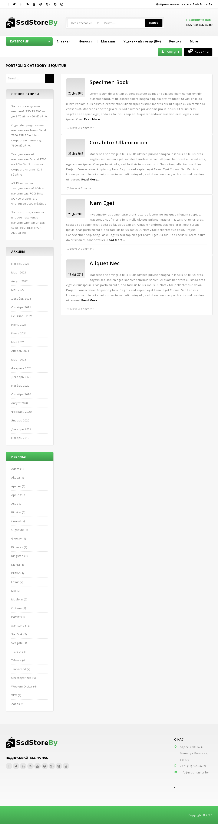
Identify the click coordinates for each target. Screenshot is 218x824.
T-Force (16, 660)
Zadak (15, 704)
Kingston (17, 556)
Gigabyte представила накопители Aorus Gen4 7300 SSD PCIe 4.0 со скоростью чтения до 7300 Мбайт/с (28, 135)
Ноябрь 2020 (20, 385)
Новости (86, 41)
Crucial (16, 521)
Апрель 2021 (20, 351)
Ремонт (175, 41)
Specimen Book (109, 82)
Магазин (108, 41)
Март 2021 (18, 359)
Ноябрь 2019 (20, 438)
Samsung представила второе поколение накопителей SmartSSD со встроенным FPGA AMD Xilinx (28, 222)
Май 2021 (17, 342)
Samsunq (17, 625)
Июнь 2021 (19, 333)
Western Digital (22, 686)
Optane (16, 608)
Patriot (16, 617)
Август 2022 (19, 281)
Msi (13, 591)
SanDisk (17, 634)
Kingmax (17, 547)
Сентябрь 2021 (22, 316)
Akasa (15, 477)
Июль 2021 (18, 325)
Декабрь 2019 (21, 429)
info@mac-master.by (194, 772)
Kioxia (15, 564)
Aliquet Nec (105, 263)
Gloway (16, 538)
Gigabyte (17, 530)
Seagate (17, 643)
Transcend (18, 669)
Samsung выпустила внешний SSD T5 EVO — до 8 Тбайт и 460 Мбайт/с (29, 111)
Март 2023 (18, 272)
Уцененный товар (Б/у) (142, 41)
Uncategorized (21, 678)
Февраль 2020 (21, 412)
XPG (14, 695)
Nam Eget (102, 203)
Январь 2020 (20, 420)
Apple (15, 495)
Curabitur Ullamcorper (119, 142)
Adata (15, 469)
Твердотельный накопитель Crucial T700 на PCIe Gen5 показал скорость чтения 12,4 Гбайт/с (28, 164)
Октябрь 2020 (21, 394)
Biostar (16, 512)
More (194, 41)
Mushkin (17, 599)
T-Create (17, 652)
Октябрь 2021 (21, 307)
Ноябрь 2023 (20, 264)
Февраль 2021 (21, 368)
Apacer (16, 486)
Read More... (93, 119)
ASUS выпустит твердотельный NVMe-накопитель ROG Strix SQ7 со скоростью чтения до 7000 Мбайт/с (28, 193)
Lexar (15, 582)
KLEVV (15, 573)
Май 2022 (17, 290)
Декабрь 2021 (21, 298)
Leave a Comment (82, 128)
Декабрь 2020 (21, 377)
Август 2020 (19, 403)
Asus (14, 504)
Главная (63, 41)
